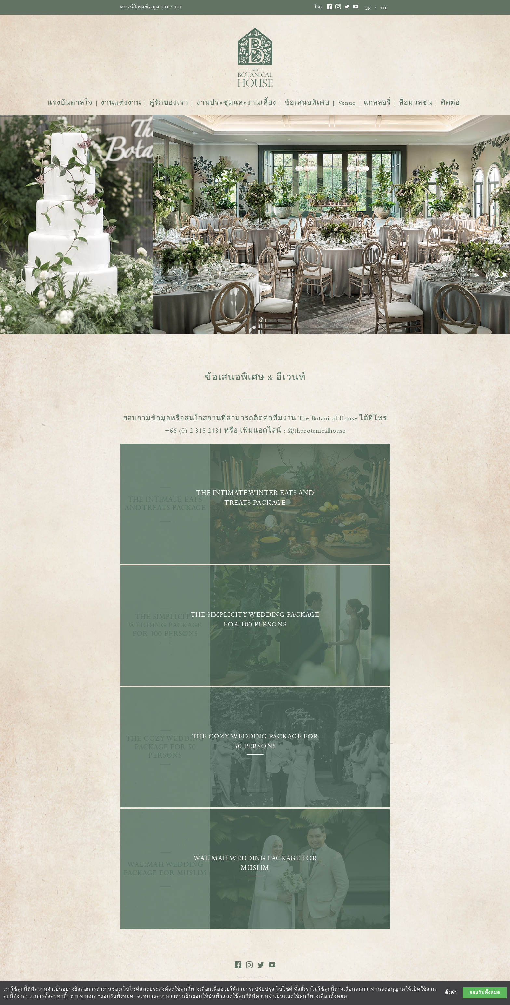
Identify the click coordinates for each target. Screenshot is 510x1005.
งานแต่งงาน (121, 103)
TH (164, 7)
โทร (318, 7)
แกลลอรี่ (377, 103)
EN (178, 7)
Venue (347, 103)
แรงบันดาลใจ (70, 103)
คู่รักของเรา (168, 103)
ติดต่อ (450, 103)
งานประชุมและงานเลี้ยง (236, 103)
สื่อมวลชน (416, 103)
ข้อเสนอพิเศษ (307, 103)
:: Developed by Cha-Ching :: (255, 977)
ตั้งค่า (451, 993)
